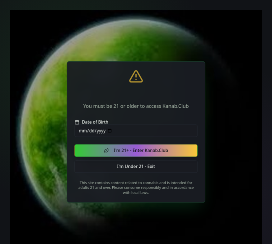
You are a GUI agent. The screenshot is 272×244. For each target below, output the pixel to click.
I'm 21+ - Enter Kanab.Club (136, 151)
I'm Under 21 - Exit (136, 169)
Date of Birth (88, 121)
